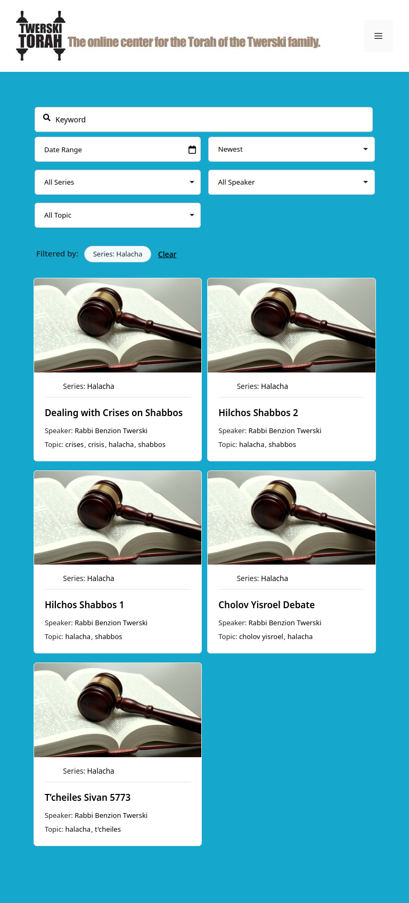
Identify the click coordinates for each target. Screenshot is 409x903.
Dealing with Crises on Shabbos (113, 413)
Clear (167, 254)
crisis (96, 444)
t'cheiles (108, 829)
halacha (121, 444)
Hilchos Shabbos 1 (84, 605)
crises (74, 444)
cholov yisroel (261, 636)
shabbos (152, 444)
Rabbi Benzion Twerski (111, 430)
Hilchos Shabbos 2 (258, 413)
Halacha (100, 386)
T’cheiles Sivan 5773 (87, 797)
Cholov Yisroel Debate (266, 605)
